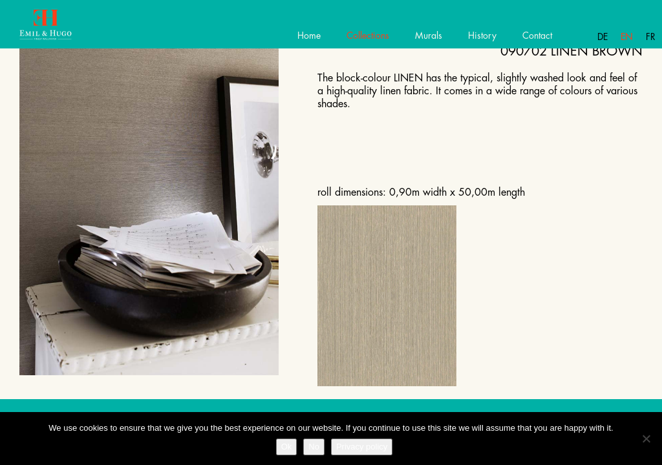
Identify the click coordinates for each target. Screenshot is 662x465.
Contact (537, 35)
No (313, 446)
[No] (645, 438)
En (627, 36)
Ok (286, 446)
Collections (368, 35)
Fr (651, 36)
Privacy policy (361, 446)
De (602, 36)
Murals (428, 35)
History (482, 35)
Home (309, 35)
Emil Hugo (56, 29)
